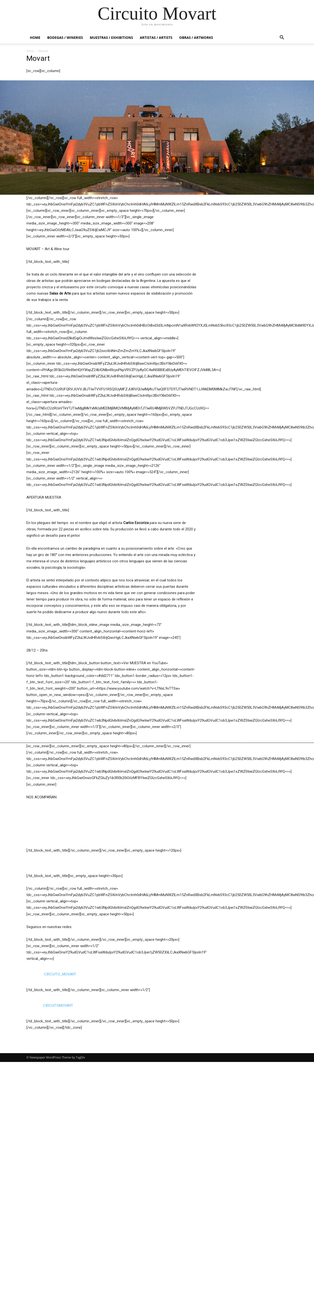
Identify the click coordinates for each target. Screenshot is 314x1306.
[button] (282, 38)
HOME (35, 37)
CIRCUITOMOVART (58, 1249)
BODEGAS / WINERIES (65, 37)
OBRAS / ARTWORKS (196, 37)
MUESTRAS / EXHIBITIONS (111, 37)
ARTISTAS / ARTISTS (156, 37)
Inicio (30, 51)
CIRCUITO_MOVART (60, 1218)
